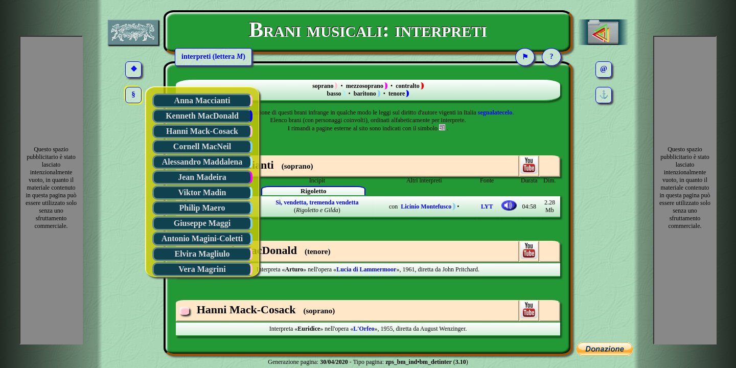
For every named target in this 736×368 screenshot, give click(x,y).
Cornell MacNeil (202, 146)
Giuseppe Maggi (202, 223)
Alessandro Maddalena (202, 161)
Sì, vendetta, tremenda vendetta (316, 202)
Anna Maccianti (202, 100)
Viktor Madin (202, 192)
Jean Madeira (202, 177)
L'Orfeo (363, 328)
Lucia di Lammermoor (366, 269)
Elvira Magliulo (202, 253)
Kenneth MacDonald (202, 115)
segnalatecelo (495, 112)
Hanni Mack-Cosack (202, 131)
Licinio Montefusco (426, 206)
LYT (487, 206)
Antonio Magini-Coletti (202, 238)
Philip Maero (202, 207)
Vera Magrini (201, 269)
